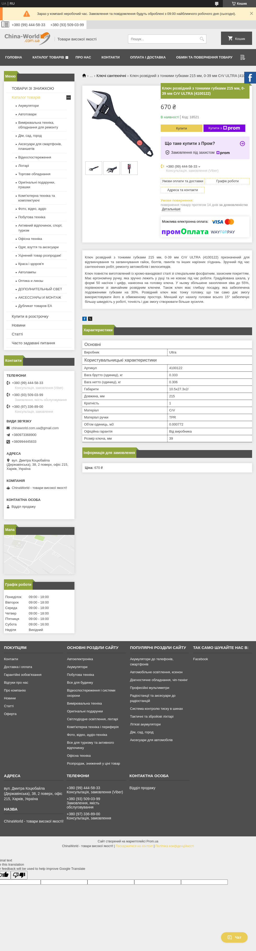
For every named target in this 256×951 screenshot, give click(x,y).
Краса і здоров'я (31, 264)
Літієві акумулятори (145, 724)
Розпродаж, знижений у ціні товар (93, 763)
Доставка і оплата (18, 667)
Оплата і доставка (148, 57)
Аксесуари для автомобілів (151, 740)
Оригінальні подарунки (85, 711)
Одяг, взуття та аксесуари (38, 247)
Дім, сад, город (30, 136)
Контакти (111, 57)
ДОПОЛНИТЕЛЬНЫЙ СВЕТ (40, 289)
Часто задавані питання (33, 343)
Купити (181, 128)
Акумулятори (28, 106)
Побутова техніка (31, 217)
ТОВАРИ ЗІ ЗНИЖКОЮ (33, 88)
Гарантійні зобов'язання (23, 675)
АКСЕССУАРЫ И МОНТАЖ (39, 297)
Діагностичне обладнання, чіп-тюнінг (159, 680)
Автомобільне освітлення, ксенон (156, 672)
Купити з (224, 128)
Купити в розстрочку (30, 316)
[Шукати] (201, 39)
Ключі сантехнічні (111, 76)
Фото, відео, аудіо (32, 209)
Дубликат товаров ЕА (35, 306)
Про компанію (15, 690)
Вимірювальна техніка (84, 703)
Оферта (10, 714)
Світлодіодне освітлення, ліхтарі (92, 719)
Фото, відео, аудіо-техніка (87, 735)
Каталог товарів (48, 57)
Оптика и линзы (30, 281)
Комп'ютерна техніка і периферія (93, 727)
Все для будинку (80, 682)
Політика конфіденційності (174, 846)
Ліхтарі (23, 166)
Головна (13, 57)
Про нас (83, 57)
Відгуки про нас (16, 682)
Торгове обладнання (34, 174)
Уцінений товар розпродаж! (39, 255)
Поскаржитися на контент (134, 846)
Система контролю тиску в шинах (156, 709)
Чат (234, 937)
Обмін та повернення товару (204, 57)
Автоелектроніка (80, 659)
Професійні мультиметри (149, 688)
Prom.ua (152, 841)
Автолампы (27, 272)
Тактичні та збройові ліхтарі (151, 716)
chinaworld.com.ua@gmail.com (35, 428)
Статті (17, 334)
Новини (18, 325)
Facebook (200, 659)
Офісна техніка (30, 239)
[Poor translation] (19, 875)
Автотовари (27, 114)
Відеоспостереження (34, 157)
